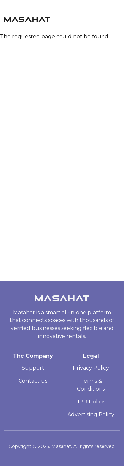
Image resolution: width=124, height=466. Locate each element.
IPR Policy (91, 402)
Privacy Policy (91, 368)
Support (33, 368)
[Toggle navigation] (117, 17)
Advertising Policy (90, 414)
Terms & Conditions (91, 385)
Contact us (33, 381)
